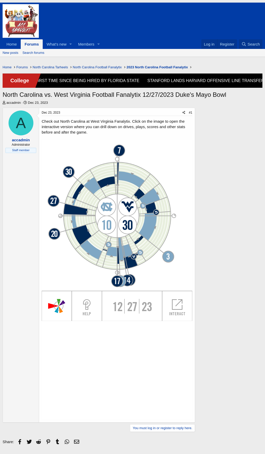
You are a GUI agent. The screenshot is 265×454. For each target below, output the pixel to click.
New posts (10, 53)
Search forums (34, 53)
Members (86, 44)
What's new (57, 44)
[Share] (184, 113)
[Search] (250, 44)
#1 (190, 112)
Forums (32, 44)
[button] (70, 44)
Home (11, 44)
